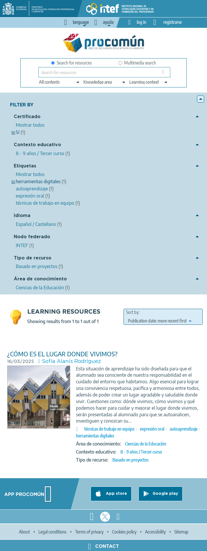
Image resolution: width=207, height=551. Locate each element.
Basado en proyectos (130, 460)
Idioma (22, 216)
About (24, 532)
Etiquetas (25, 166)
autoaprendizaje (184, 429)
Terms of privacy (89, 532)
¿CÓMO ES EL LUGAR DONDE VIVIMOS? (62, 354)
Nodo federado (32, 237)
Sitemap (181, 532)
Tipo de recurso (32, 258)
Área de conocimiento (40, 279)
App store (116, 493)
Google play (165, 493)
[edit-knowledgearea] (105, 82)
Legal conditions (52, 532)
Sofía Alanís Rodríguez (71, 361)
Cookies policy (124, 532)
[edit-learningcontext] (149, 82)
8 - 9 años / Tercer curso (141, 452)
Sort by (132, 312)
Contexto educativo (37, 145)
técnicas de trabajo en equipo (109, 429)
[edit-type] (59, 82)
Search (164, 73)
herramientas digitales (95, 436)
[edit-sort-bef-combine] (159, 321)
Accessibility (155, 532)
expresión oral (152, 429)
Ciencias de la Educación (145, 444)
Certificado (27, 117)
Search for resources (71, 63)
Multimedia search (137, 63)
